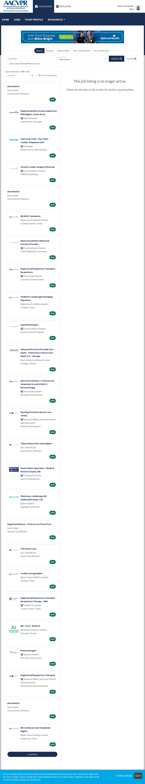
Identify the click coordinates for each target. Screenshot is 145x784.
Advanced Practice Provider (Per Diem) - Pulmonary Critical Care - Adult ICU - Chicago (37, 352)
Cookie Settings (124, 776)
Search (39, 50)
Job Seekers (43, 6)
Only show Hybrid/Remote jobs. (25, 63)
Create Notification (48, 75)
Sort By (11, 75)
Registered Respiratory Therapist (38, 675)
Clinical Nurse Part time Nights (36, 443)
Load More (32, 754)
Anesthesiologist (29, 324)
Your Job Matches (81, 50)
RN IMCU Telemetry (30, 216)
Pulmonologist (28, 650)
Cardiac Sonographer (31, 573)
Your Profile (34, 19)
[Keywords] (31, 59)
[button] (131, 59)
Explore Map (63, 50)
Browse (50, 50)
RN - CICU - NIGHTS (30, 625)
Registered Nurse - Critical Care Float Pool (29, 524)
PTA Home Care (28, 548)
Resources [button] (55, 19)
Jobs (17, 19)
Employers (63, 6)
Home (5, 19)
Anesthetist (13, 86)
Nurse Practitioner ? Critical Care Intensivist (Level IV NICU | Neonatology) (37, 384)
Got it (138, 776)
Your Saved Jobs (101, 50)
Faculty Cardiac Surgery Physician (38, 166)
